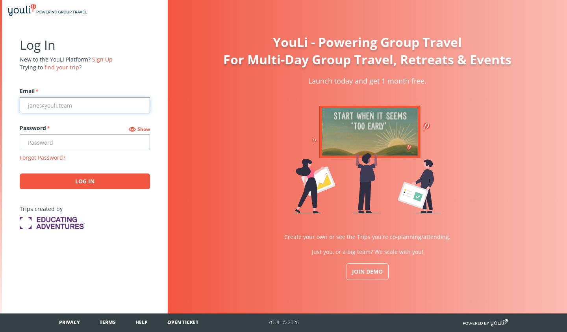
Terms (108, 322)
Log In (84, 181)
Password (35, 128)
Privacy (69, 322)
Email (29, 91)
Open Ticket (182, 322)
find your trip (61, 67)
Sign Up (102, 59)
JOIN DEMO (367, 271)
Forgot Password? (42, 157)
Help (141, 322)
